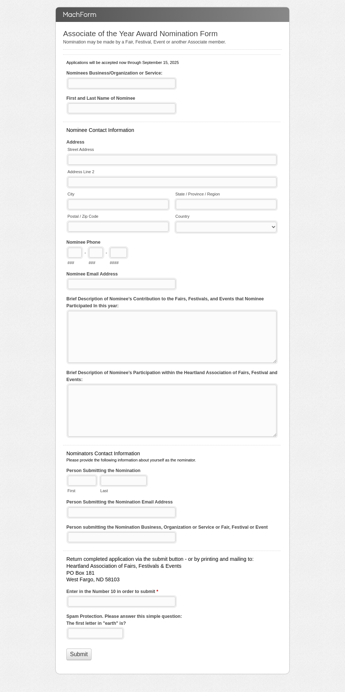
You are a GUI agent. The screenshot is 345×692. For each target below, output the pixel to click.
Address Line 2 (80, 172)
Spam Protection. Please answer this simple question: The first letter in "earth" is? (124, 620)
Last (104, 490)
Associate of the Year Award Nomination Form (172, 14)
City (70, 194)
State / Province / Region (197, 194)
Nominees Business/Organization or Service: (114, 73)
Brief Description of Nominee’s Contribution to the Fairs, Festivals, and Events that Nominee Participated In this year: (165, 302)
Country (182, 216)
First (71, 490)
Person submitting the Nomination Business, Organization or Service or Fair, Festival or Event (167, 527)
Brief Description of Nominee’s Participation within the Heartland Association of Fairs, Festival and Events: (172, 376)
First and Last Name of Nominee (100, 98)
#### (114, 263)
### (70, 263)
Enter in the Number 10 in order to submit (112, 592)
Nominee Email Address (92, 274)
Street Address (80, 149)
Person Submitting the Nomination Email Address (119, 502)
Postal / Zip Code (82, 216)
